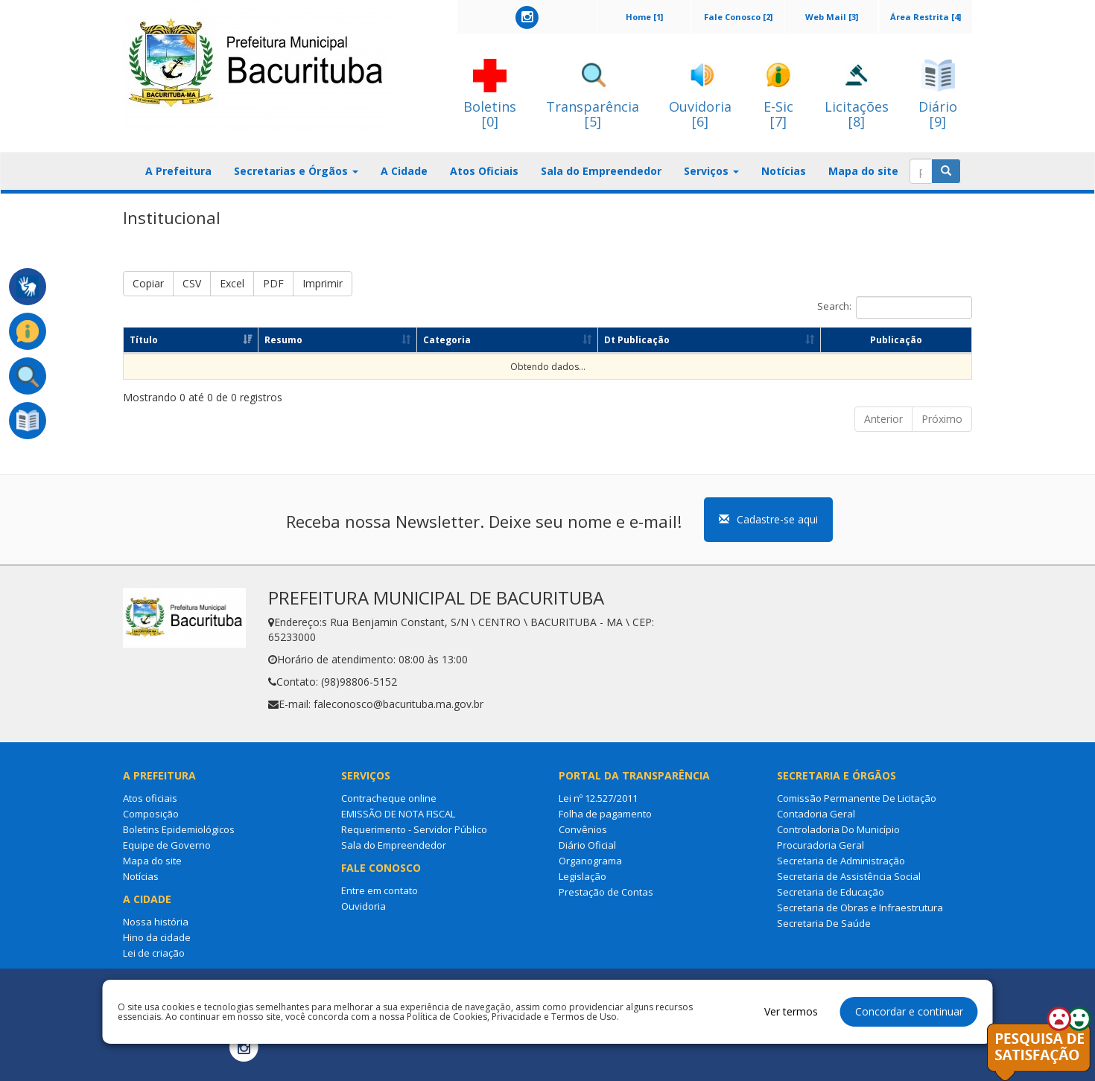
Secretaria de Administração (841, 860)
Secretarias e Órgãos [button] (296, 171)
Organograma (590, 860)
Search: (894, 307)
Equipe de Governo (167, 845)
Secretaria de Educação (830, 892)
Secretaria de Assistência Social (849, 876)
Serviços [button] (711, 171)
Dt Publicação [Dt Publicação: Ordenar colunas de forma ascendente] (637, 340)
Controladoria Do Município (838, 829)
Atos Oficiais (484, 171)
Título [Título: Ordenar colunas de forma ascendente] (144, 340)
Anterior (883, 419)
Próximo (941, 419)
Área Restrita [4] (925, 16)
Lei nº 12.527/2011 (598, 798)
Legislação (582, 876)
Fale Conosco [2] (738, 16)
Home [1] (644, 16)
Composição (151, 813)
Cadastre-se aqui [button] (768, 519)
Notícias (783, 171)
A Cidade (404, 171)
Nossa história (155, 921)
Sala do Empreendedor (601, 171)
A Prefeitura (178, 171)
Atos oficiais (150, 798)
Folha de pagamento (605, 813)
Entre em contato (379, 890)
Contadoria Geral (816, 813)
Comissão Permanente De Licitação (856, 798)
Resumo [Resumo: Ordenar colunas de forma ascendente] (283, 340)
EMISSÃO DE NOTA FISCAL (398, 813)
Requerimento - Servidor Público (414, 829)
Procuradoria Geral (820, 845)
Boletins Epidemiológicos (179, 829)
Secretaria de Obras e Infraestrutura (860, 907)
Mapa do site (863, 171)
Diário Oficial (587, 845)
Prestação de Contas (606, 892)
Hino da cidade (157, 937)
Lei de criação (154, 953)
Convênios (583, 829)
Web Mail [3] (831, 16)
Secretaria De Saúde (824, 923)
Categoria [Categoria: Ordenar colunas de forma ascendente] (447, 340)
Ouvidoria (363, 906)
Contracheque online (389, 798)
